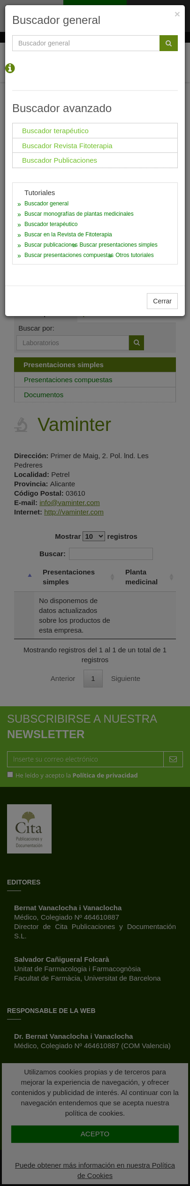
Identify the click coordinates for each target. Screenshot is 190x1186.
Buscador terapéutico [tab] (55, 131)
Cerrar (162, 301)
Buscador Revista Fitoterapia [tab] (67, 146)
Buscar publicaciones (50, 245)
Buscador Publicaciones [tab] (59, 160)
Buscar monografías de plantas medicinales (79, 214)
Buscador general (46, 203)
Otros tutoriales (134, 255)
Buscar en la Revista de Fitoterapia (68, 234)
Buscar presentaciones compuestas (69, 255)
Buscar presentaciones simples (119, 245)
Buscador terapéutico (50, 224)
